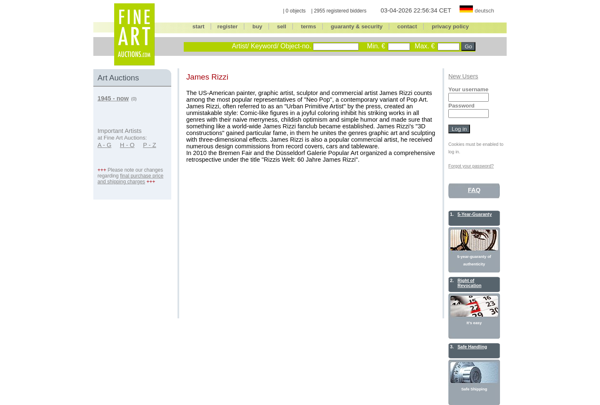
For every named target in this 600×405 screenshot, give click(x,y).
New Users (463, 76)
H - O (127, 145)
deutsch (484, 11)
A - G (104, 145)
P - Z (149, 145)
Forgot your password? (471, 165)
